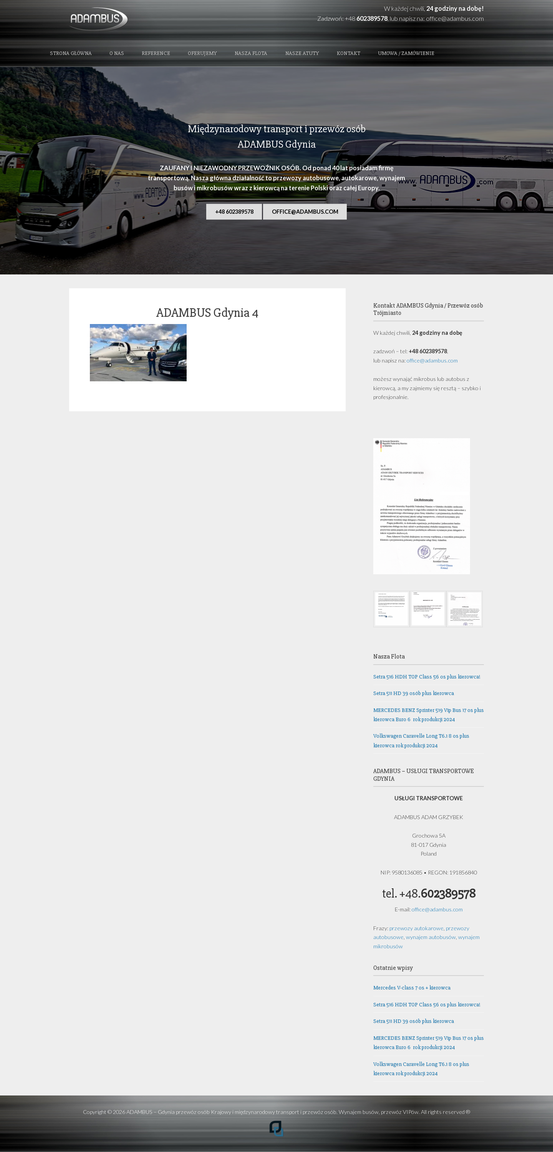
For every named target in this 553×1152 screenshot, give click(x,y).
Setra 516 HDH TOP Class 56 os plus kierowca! (426, 676)
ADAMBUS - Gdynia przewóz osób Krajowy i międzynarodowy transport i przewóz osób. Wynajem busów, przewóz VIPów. (131, 20)
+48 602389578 (234, 211)
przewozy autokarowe (416, 928)
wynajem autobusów (431, 937)
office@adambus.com (455, 18)
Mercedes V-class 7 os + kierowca (411, 987)
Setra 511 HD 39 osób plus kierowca (413, 693)
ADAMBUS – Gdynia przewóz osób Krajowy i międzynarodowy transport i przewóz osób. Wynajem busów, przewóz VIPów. (273, 1112)
